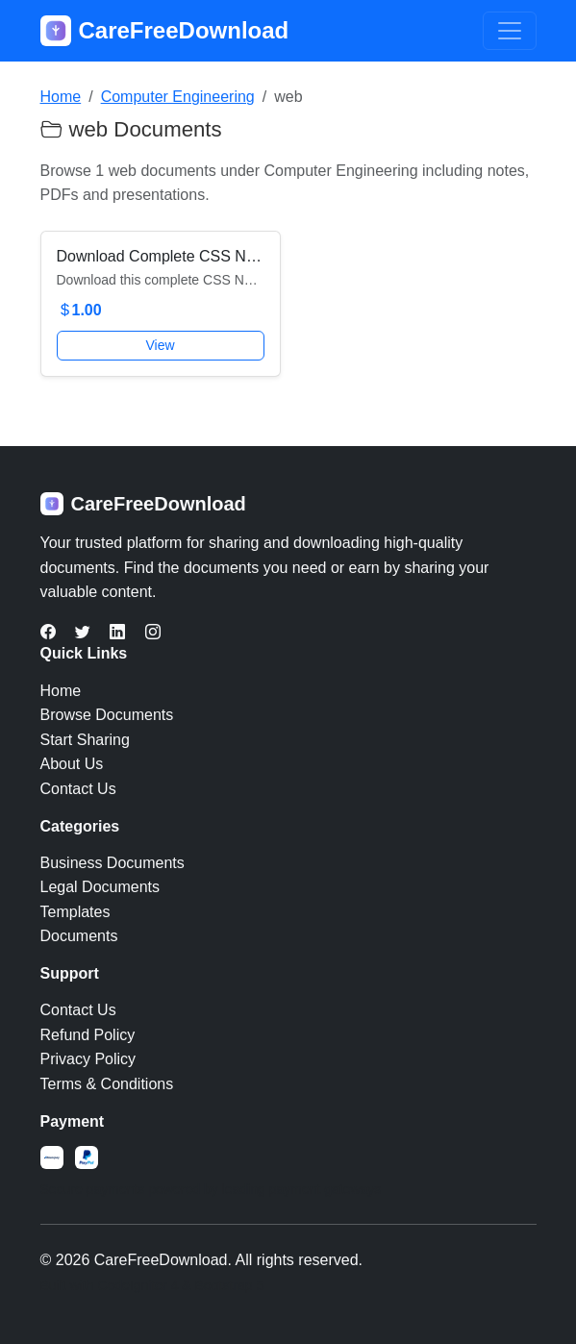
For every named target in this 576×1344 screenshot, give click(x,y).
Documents (79, 936)
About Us (72, 764)
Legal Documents (100, 887)
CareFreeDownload (164, 30)
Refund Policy (88, 1035)
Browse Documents (107, 715)
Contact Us (78, 789)
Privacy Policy (88, 1059)
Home (61, 96)
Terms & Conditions (107, 1084)
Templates (75, 912)
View (159, 345)
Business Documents (112, 863)
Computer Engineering (178, 96)
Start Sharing (85, 740)
